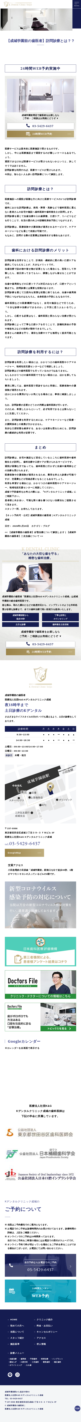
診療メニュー (17, 1353)
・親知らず (12, 1362)
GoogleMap (14, 853)
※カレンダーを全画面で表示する (22, 1048)
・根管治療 (43, 1359)
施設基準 (15, 1344)
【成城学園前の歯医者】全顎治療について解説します (34, 532)
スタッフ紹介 (17, 1338)
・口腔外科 (23, 1362)
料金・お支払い (45, 1325)
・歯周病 (22, 1359)
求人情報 (41, 1344)
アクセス (41, 1338)
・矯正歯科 (56, 1362)
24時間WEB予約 (42, 133)
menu (76, 5)
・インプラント (56, 1359)
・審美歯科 (45, 1362)
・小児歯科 (34, 1362)
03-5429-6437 (43, 126)
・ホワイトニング (15, 1365)
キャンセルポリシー (47, 1332)
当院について (17, 1332)
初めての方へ (17, 1325)
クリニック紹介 (45, 1319)
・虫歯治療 (12, 1359)
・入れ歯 (27, 1365)
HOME (13, 1319)
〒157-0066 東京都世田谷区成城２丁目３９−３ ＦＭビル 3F (31, 1402)
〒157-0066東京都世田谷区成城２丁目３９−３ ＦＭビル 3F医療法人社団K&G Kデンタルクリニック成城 (29, 832)
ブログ (46, 526)
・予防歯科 (32, 1359)
